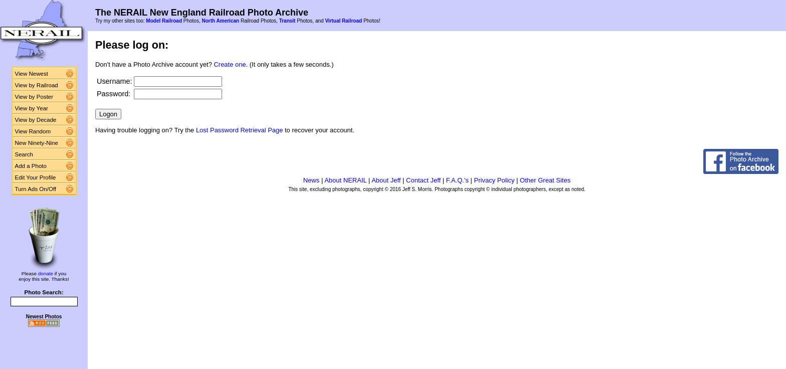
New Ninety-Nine (36, 143)
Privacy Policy (494, 180)
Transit (287, 21)
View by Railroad (36, 85)
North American (220, 21)
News (311, 180)
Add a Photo (31, 166)
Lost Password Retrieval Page (239, 130)
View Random (33, 131)
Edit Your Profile (35, 177)
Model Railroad (164, 21)
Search (24, 154)
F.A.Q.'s (457, 180)
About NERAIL (345, 180)
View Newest (31, 74)
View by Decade (36, 120)
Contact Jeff (423, 180)
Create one (230, 64)
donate (45, 273)
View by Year (31, 108)
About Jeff (386, 180)
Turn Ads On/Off (36, 189)
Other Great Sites (545, 180)
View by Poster (34, 97)
